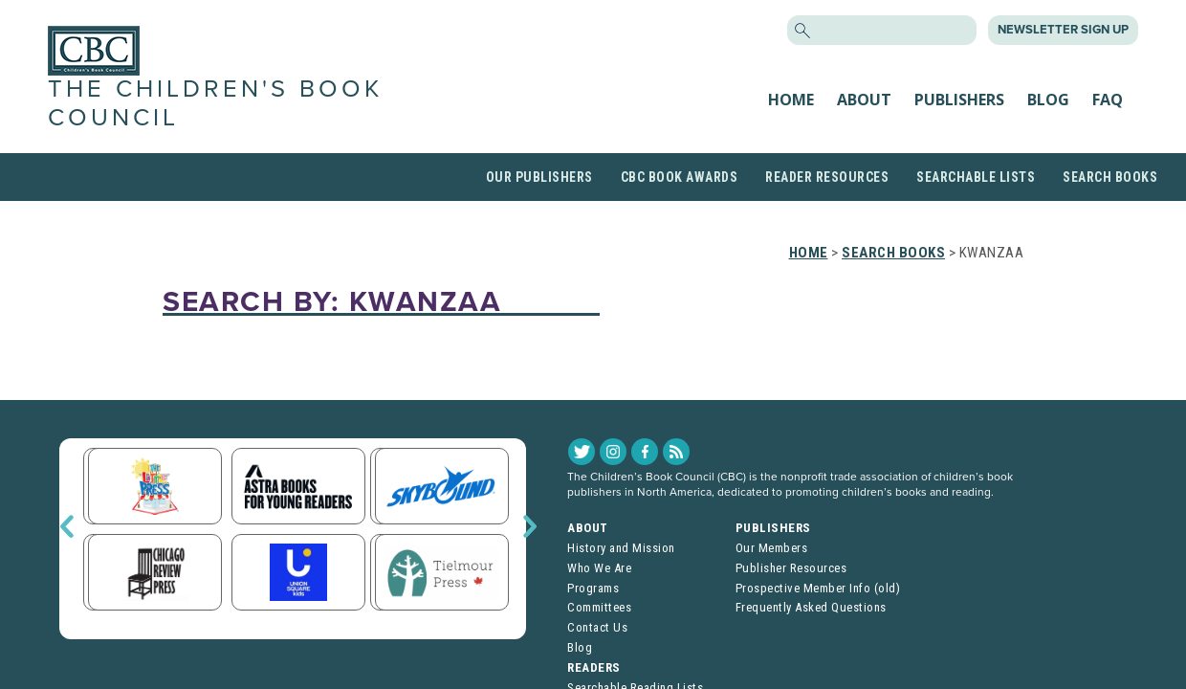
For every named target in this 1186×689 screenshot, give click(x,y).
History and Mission (621, 548)
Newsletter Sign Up (1063, 29)
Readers (594, 667)
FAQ (1107, 99)
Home (791, 99)
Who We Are (599, 568)
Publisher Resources (791, 568)
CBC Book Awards (679, 177)
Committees (599, 607)
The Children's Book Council (215, 103)
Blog (1048, 99)
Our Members (772, 548)
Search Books (1110, 177)
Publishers (959, 99)
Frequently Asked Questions (811, 607)
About (864, 99)
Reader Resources (827, 177)
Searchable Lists (975, 177)
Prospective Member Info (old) (818, 588)
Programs (593, 588)
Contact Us (597, 627)
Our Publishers (539, 177)
